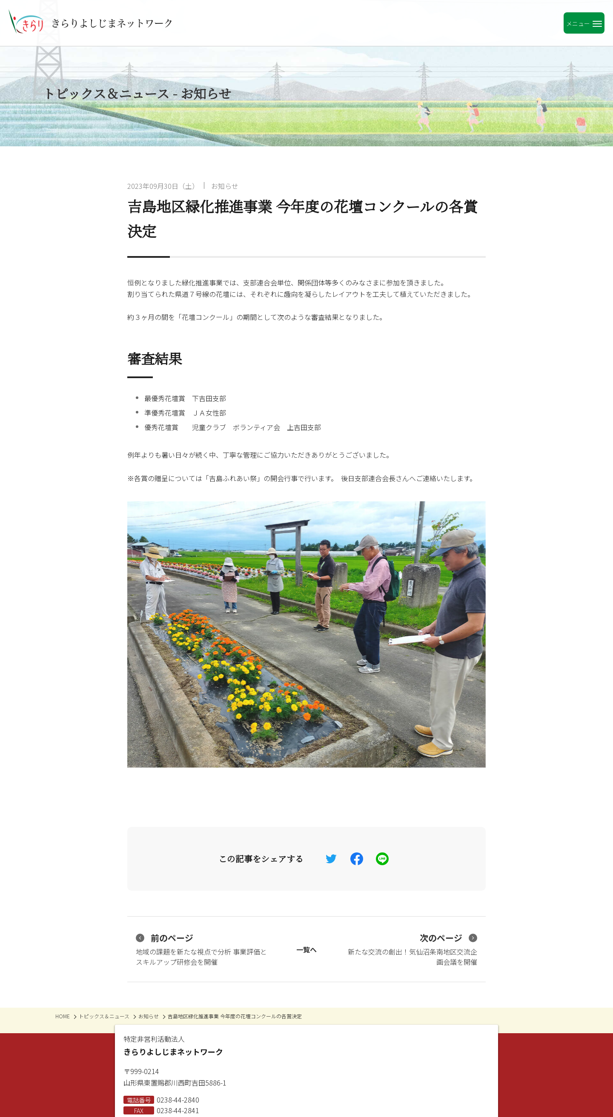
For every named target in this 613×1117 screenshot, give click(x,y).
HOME (62, 1016)
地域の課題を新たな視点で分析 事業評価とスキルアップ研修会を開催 (201, 949)
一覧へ (306, 949)
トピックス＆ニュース (104, 1016)
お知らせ (224, 186)
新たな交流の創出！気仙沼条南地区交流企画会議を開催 (412, 949)
